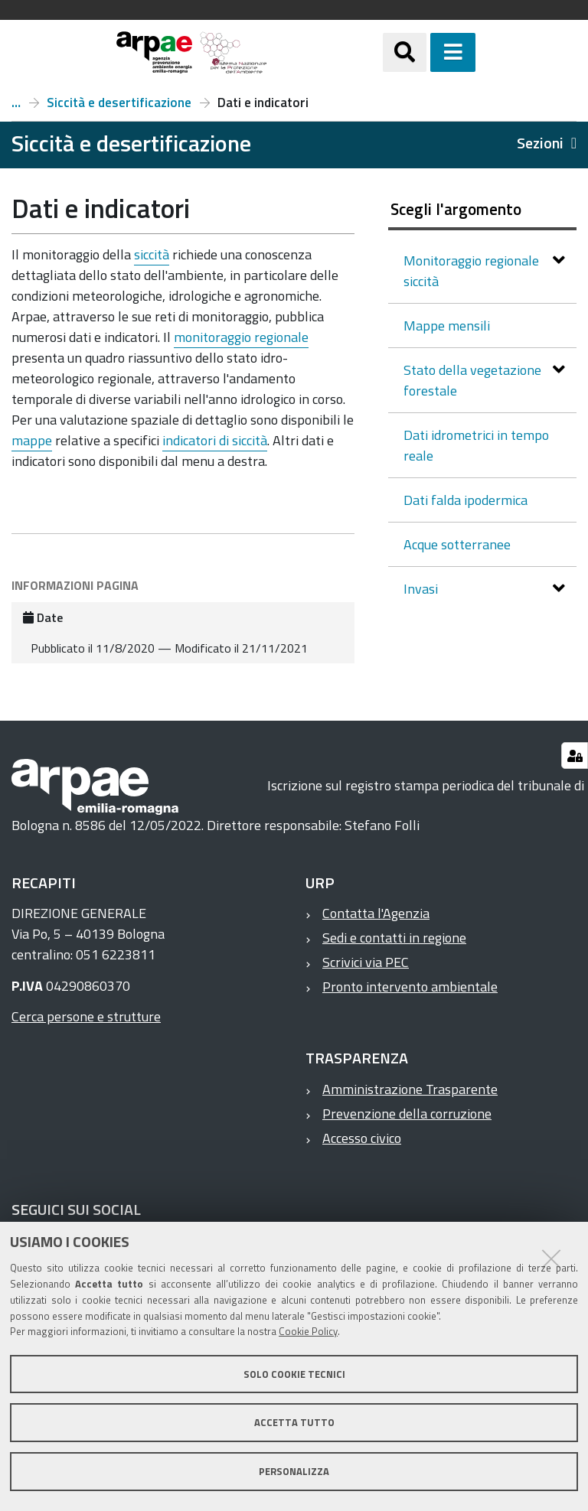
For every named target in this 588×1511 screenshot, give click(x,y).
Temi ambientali (16, 102)
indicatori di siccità (214, 440)
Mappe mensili (446, 325)
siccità (151, 254)
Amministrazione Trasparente (410, 1089)
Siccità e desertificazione (119, 102)
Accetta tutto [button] (294, 1422)
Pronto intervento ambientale (410, 986)
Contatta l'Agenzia (376, 913)
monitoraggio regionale (241, 337)
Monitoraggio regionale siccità (471, 270)
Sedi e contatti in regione (394, 937)
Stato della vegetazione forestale (472, 380)
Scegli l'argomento (455, 209)
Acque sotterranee (457, 544)
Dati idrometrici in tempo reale (476, 445)
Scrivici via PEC (365, 962)
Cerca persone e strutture (86, 1016)
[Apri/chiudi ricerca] (404, 52)
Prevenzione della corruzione (407, 1113)
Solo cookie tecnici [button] (294, 1374)
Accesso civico (361, 1138)
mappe (31, 440)
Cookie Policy (308, 1331)
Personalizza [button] (294, 1471)
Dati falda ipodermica (465, 500)
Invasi (422, 588)
